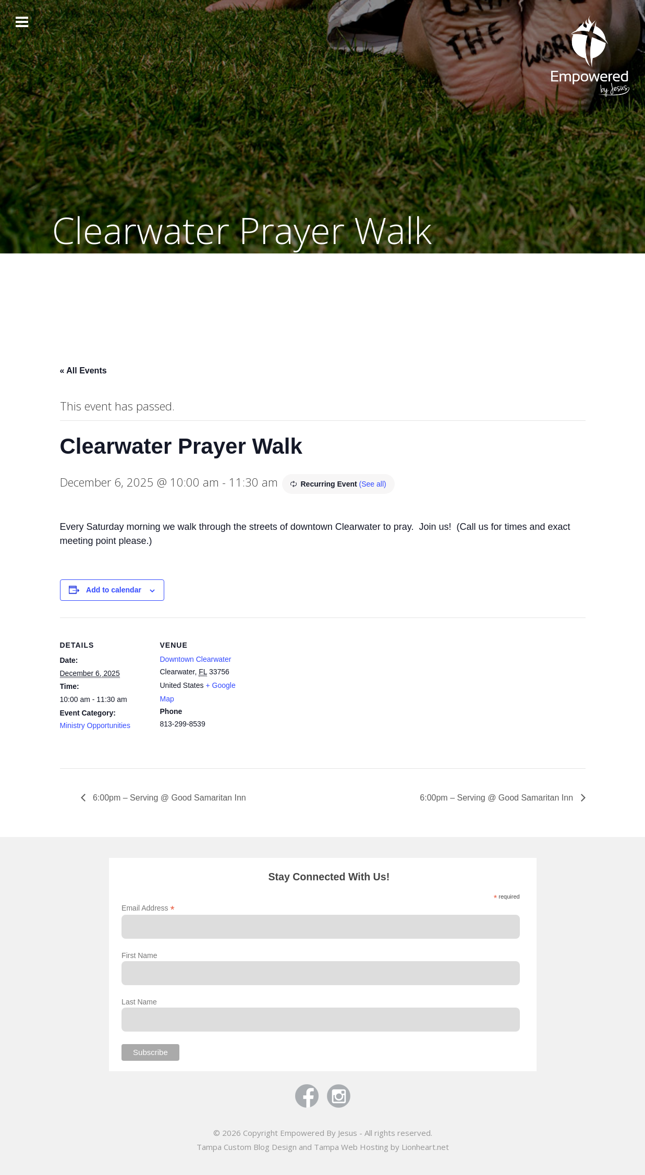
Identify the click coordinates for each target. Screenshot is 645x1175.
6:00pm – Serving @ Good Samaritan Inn (168, 797)
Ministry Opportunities (95, 725)
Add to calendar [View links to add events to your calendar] (113, 590)
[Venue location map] (315, 690)
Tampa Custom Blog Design (247, 1147)
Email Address (148, 908)
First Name (139, 955)
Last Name (139, 1002)
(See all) (372, 484)
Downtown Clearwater (196, 659)
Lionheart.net (425, 1147)
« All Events (83, 370)
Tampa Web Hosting (351, 1147)
